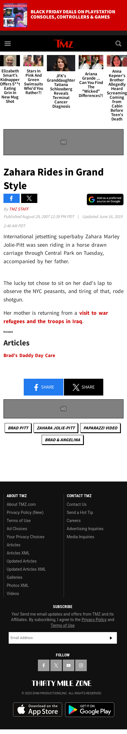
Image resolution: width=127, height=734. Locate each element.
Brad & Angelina (62, 439)
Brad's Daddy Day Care (29, 355)
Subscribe (111, 638)
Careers (74, 520)
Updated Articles (21, 561)
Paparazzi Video (100, 428)
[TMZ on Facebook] (43, 665)
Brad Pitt (18, 428)
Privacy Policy (94, 619)
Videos (13, 593)
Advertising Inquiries (85, 528)
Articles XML (18, 553)
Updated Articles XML (26, 569)
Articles (14, 545)
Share (43, 387)
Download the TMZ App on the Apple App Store (37, 709)
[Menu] (8, 43)
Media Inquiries (80, 537)
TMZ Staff (18, 209)
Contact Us (77, 504)
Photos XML (18, 585)
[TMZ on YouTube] (68, 665)
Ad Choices (17, 528)
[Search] (119, 43)
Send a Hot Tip (80, 512)
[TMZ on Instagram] (81, 665)
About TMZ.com (21, 504)
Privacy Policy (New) (25, 512)
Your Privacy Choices (26, 537)
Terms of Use (19, 520)
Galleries (14, 577)
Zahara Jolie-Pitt (56, 428)
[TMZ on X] (56, 665)
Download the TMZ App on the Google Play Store (89, 709)
